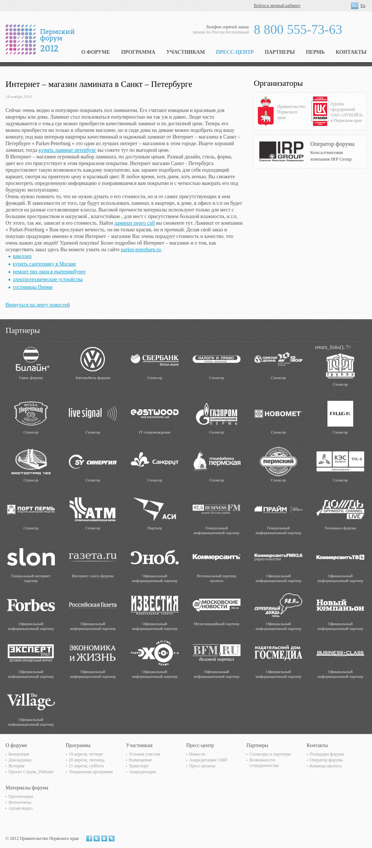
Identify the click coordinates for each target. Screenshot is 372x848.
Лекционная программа (91, 771)
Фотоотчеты (19, 802)
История (16, 765)
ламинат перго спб (134, 223)
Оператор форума (326, 760)
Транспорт (138, 765)
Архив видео (20, 808)
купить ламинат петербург (67, 150)
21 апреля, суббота (86, 765)
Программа (138, 52)
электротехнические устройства (48, 279)
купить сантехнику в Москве (44, 264)
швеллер (22, 256)
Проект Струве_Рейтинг (31, 771)
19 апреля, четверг (86, 754)
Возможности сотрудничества (264, 762)
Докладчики (19, 760)
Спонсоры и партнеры (270, 754)
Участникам (185, 52)
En (363, 5)
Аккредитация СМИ (208, 760)
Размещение (140, 760)
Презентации (20, 796)
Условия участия (144, 754)
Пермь (315, 52)
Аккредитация (142, 771)
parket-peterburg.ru (141, 249)
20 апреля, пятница (87, 760)
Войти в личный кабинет (277, 5)
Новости (197, 754)
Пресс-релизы (202, 765)
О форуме (95, 52)
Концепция (18, 754)
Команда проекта (326, 765)
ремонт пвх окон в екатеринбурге (49, 271)
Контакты (351, 52)
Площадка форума (327, 754)
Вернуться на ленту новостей (38, 305)
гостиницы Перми (32, 287)
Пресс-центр (235, 52)
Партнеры (280, 52)
